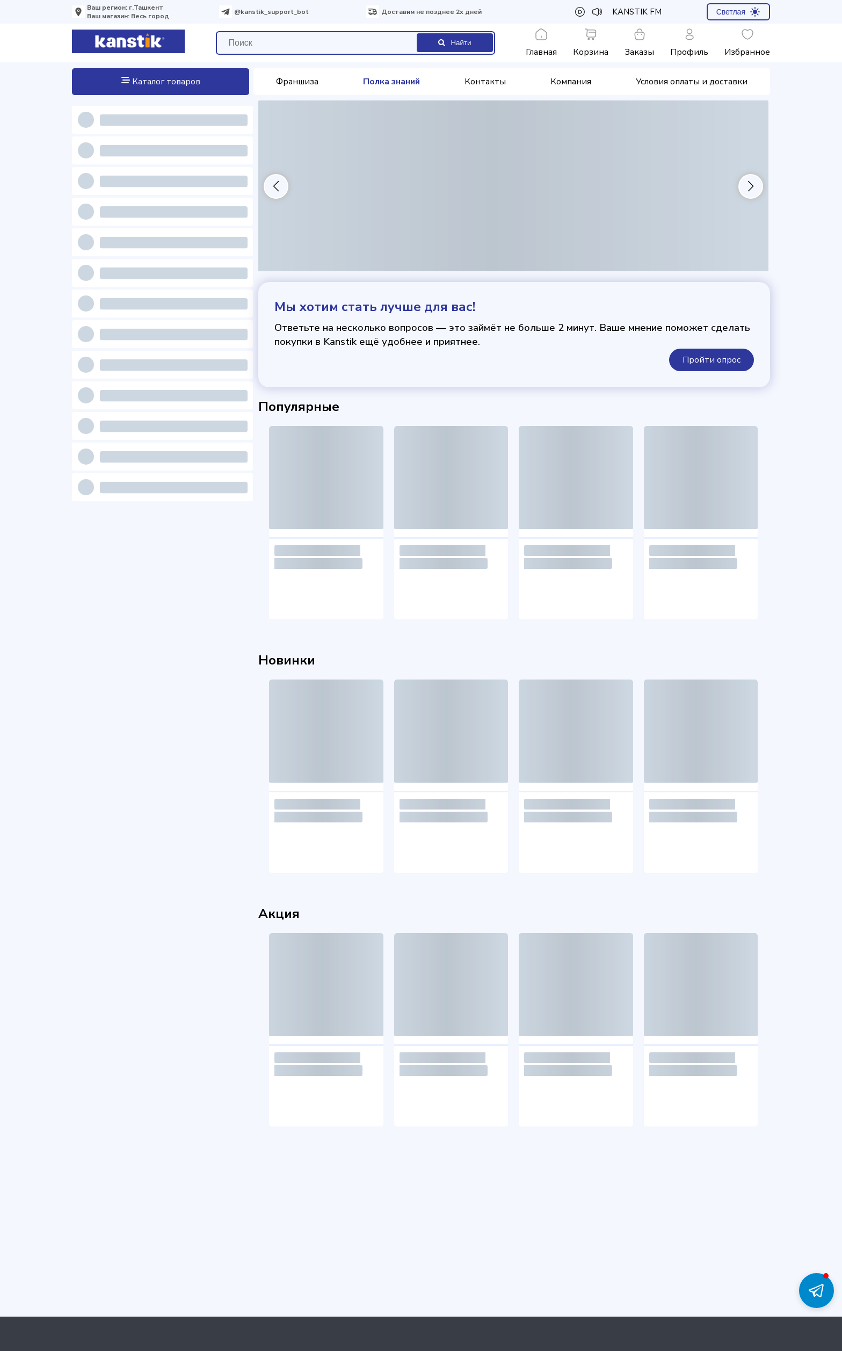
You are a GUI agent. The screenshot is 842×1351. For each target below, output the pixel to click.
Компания (570, 82)
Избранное (747, 43)
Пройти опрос (712, 360)
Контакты (485, 82)
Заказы (639, 43)
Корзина (590, 43)
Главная (541, 43)
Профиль (689, 43)
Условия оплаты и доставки (691, 82)
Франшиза (297, 82)
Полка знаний (391, 82)
